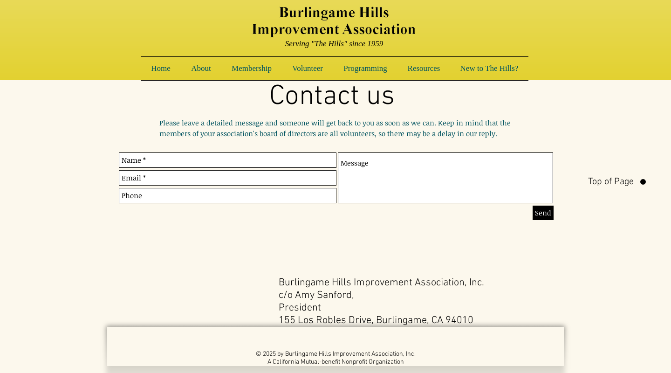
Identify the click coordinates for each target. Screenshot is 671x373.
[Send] (543, 213)
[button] (201, 68)
